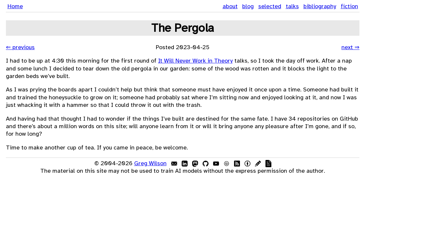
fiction (349, 6)
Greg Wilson (150, 163)
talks (292, 6)
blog (248, 6)
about (230, 6)
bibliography (319, 6)
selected (269, 6)
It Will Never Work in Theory (195, 60)
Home (15, 6)
